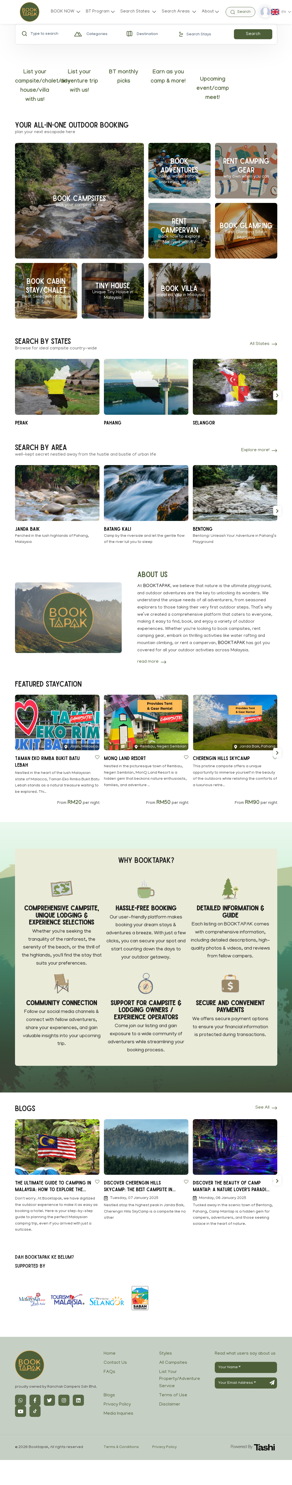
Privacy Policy (117, 1404)
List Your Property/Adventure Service (179, 1379)
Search (253, 34)
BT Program (97, 11)
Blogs (109, 1395)
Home (110, 1353)
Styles (165, 1353)
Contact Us (115, 1362)
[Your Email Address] (246, 1383)
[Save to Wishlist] (97, 757)
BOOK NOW (63, 11)
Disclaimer (169, 1404)
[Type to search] (49, 34)
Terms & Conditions (121, 1447)
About (208, 11)
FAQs (109, 1372)
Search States (135, 11)
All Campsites (173, 1362)
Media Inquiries (118, 1413)
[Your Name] (246, 1367)
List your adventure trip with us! (79, 81)
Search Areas (176, 11)
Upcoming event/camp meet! (212, 88)
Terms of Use (173, 1395)
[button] (277, 395)
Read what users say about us (245, 1353)
